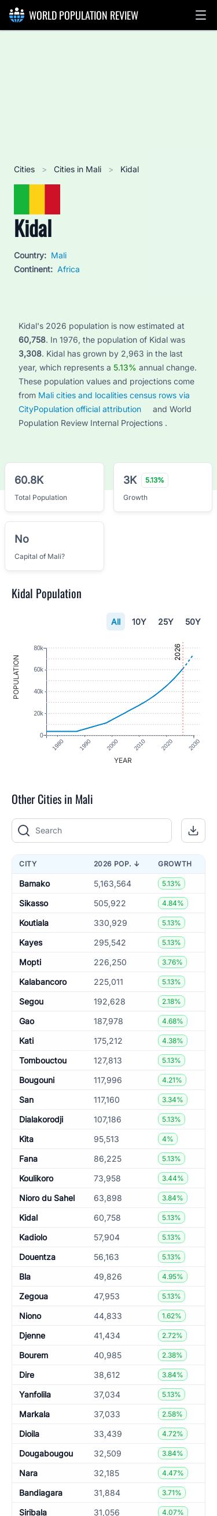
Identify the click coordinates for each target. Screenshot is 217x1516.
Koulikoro (36, 1178)
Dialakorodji (41, 1119)
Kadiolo (33, 1237)
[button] (200, 15)
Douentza (37, 1257)
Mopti (30, 962)
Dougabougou (46, 1453)
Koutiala (34, 923)
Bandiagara (40, 1493)
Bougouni (36, 1080)
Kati (26, 1041)
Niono (30, 1316)
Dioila (29, 1434)
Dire (26, 1375)
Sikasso (33, 903)
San (26, 1099)
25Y (166, 622)
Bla (25, 1276)
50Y (193, 622)
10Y (139, 622)
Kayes (30, 942)
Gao (26, 1021)
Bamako (34, 883)
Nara (28, 1473)
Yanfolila (35, 1394)
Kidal (28, 1217)
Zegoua (33, 1296)
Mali (59, 255)
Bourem (33, 1355)
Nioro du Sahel (47, 1198)
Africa (68, 269)
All (115, 622)
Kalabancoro (43, 982)
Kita (26, 1139)
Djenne (32, 1335)
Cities (25, 169)
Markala (34, 1414)
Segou (31, 1001)
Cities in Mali (79, 169)
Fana (28, 1158)
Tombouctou (43, 1060)
